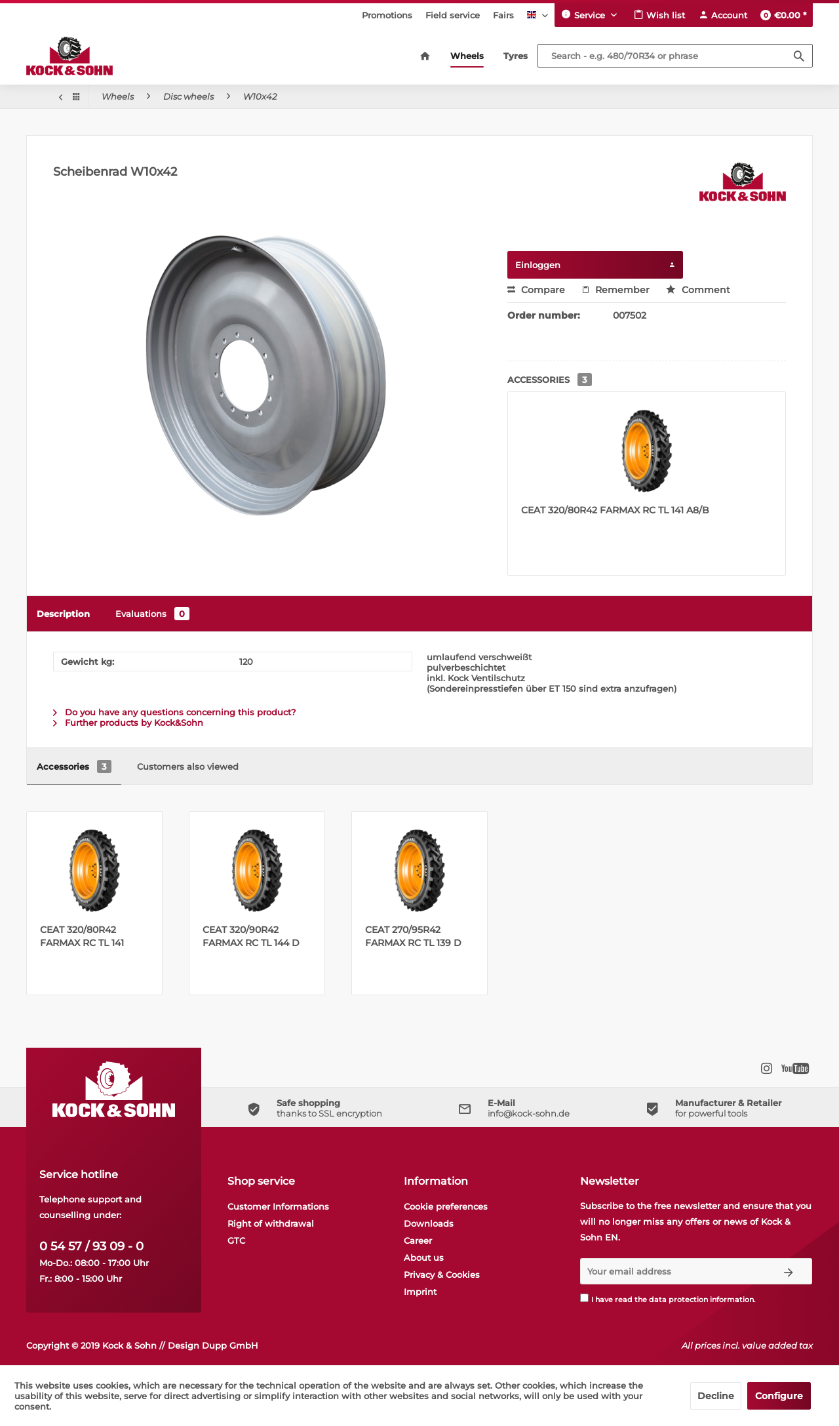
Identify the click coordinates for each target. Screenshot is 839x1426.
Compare (536, 290)
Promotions (387, 15)
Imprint (420, 1291)
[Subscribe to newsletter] (789, 1271)
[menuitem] (387, 15)
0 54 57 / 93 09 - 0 (91, 1246)
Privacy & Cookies (442, 1274)
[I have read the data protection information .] (584, 1298)
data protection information (701, 1299)
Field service (452, 15)
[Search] (799, 56)
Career (418, 1240)
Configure (779, 1396)
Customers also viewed (188, 766)
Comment (698, 290)
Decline (715, 1396)
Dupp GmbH (230, 1345)
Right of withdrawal (270, 1223)
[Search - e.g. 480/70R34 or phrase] (675, 56)
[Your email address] (673, 1271)
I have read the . (673, 1299)
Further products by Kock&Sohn (128, 722)
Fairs (503, 15)
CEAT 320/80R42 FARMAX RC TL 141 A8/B (615, 510)
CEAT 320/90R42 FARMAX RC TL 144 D (251, 936)
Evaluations (152, 613)
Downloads (429, 1223)
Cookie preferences (446, 1206)
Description (63, 613)
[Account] (722, 15)
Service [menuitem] (584, 14)
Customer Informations (278, 1206)
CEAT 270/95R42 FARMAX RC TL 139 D (413, 936)
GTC (236, 1240)
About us (424, 1257)
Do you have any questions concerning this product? (174, 712)
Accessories (74, 766)
